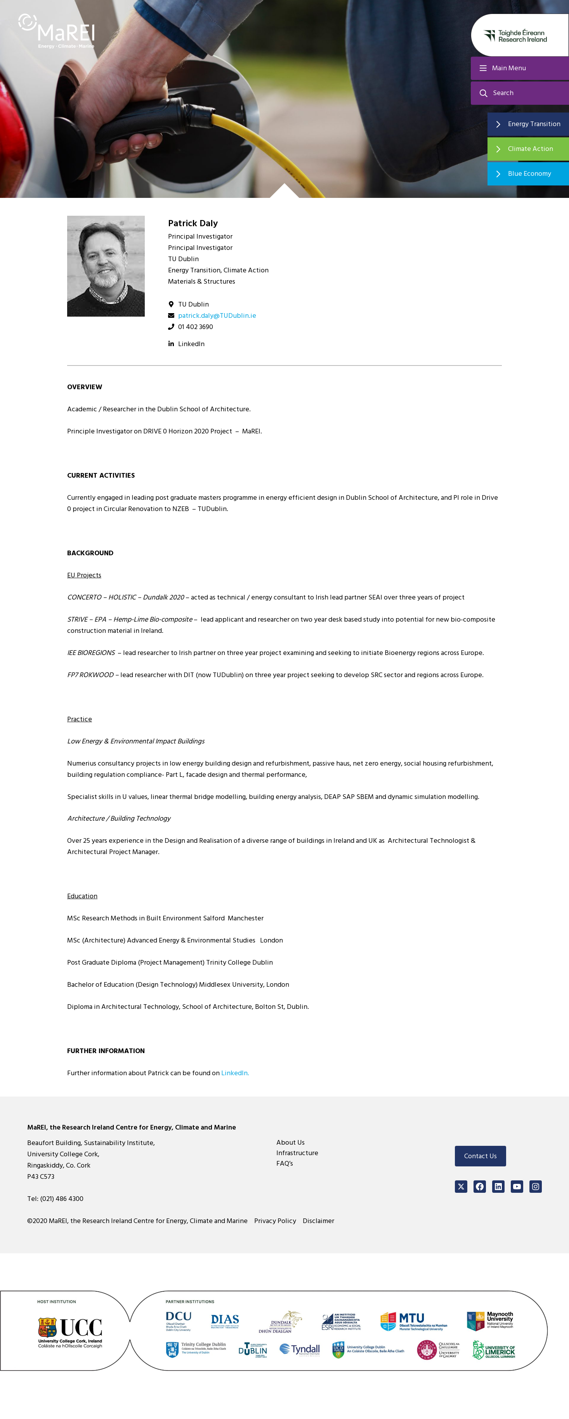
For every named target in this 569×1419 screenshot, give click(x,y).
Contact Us (480, 1156)
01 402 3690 (195, 327)
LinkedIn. (235, 1073)
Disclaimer (318, 1221)
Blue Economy (529, 173)
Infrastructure (297, 1153)
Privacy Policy (275, 1221)
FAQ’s (284, 1163)
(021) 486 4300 (61, 1198)
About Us (290, 1142)
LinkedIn (191, 344)
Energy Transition (534, 124)
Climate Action (530, 148)
